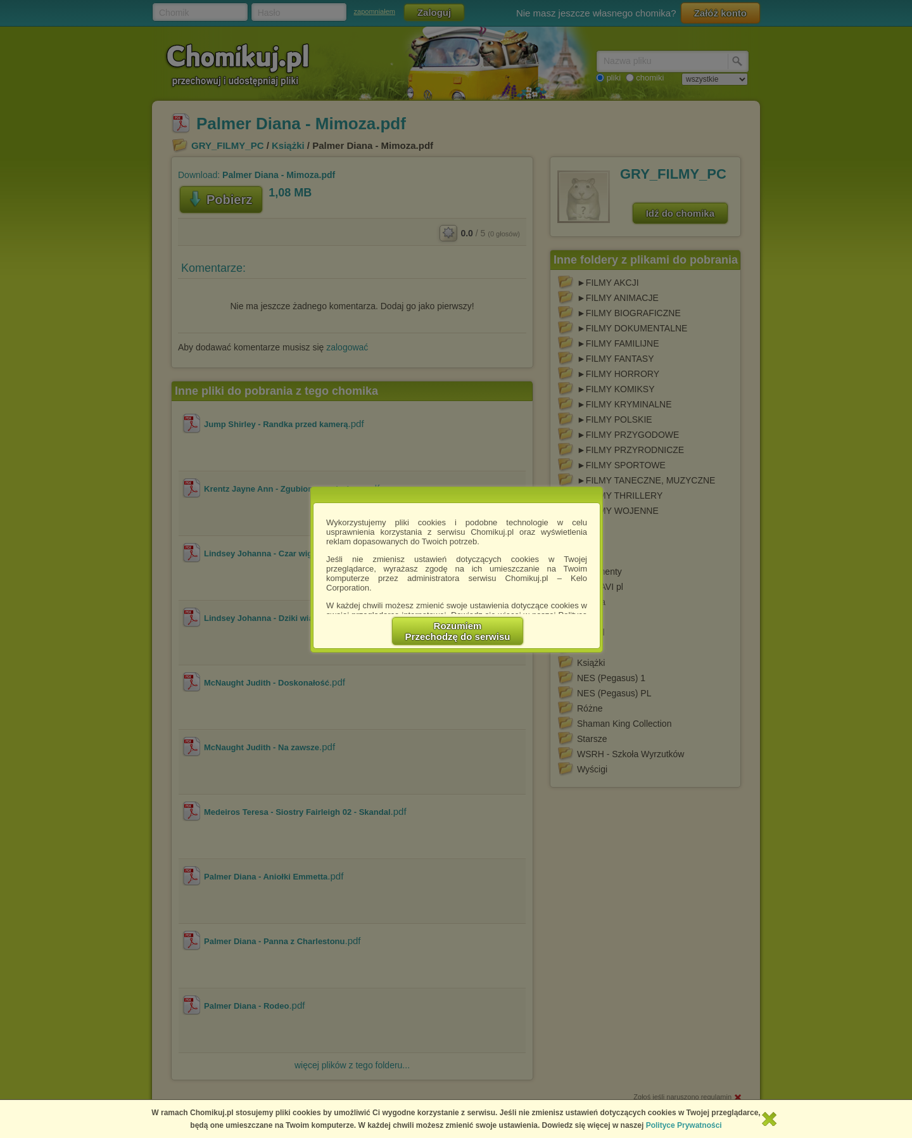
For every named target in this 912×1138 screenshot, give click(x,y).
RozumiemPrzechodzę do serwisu (457, 631)
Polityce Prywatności (684, 1125)
